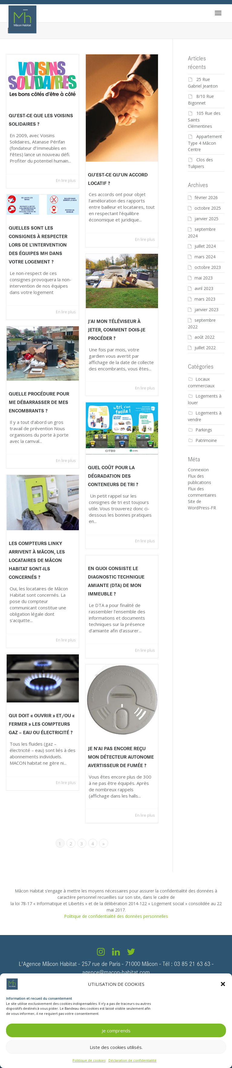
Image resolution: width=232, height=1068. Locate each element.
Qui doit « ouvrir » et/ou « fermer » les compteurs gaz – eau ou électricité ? (41, 724)
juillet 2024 (205, 246)
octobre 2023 (208, 267)
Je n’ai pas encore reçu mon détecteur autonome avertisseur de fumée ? (121, 757)
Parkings (203, 430)
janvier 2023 (206, 309)
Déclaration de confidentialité (132, 1060)
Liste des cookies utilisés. (116, 1047)
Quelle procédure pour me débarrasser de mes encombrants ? (38, 402)
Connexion (198, 470)
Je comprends (116, 1031)
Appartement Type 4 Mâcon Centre (205, 143)
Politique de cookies (88, 1060)
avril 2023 (204, 288)
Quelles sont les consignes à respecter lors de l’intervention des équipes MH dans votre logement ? (38, 245)
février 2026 (206, 197)
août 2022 (204, 337)
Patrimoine (206, 440)
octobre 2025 (208, 208)
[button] (223, 984)
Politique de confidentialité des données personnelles (116, 916)
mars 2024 (205, 257)
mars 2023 (205, 299)
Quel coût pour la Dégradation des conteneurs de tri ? (113, 476)
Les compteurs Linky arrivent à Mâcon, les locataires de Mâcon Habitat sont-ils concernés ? (36, 560)
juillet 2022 (205, 347)
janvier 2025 (206, 218)
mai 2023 (204, 278)
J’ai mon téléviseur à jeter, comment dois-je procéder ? (117, 329)
